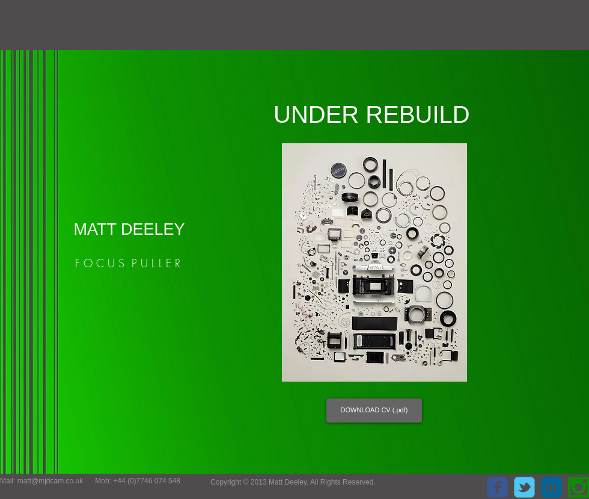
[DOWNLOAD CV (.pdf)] (374, 410)
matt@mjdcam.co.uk (50, 481)
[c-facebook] (497, 487)
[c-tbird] (524, 487)
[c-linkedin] (551, 487)
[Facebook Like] (432, 484)
